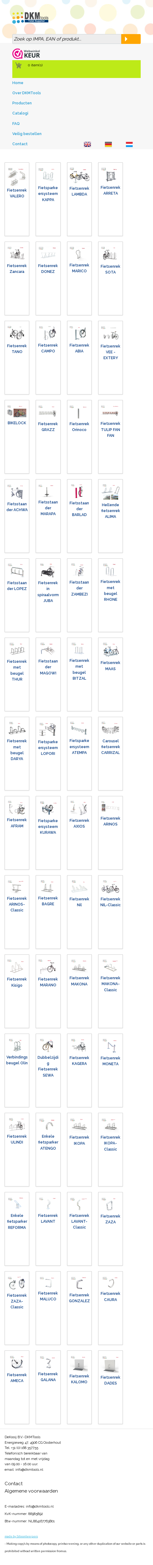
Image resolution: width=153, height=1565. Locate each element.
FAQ (16, 124)
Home (17, 83)
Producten (22, 103)
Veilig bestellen (27, 134)
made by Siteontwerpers (21, 1536)
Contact (20, 144)
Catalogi (20, 113)
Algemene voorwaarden (31, 1491)
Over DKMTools (26, 93)
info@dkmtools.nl (29, 1470)
